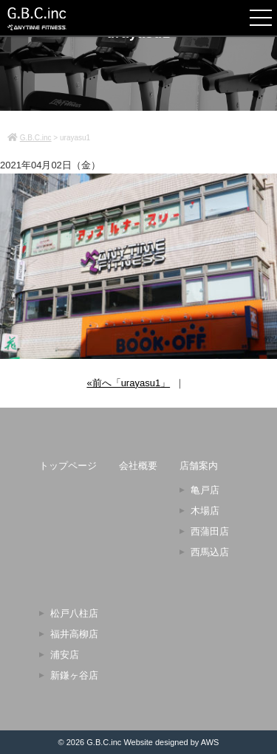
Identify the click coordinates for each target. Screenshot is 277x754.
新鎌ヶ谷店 (74, 675)
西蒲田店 (210, 531)
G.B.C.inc (103, 742)
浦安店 (64, 654)
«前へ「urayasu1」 (128, 382)
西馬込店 (210, 552)
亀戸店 (205, 490)
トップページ (68, 465)
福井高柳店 (74, 634)
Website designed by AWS (171, 742)
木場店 (205, 510)
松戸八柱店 (74, 613)
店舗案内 (198, 465)
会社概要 (138, 465)
